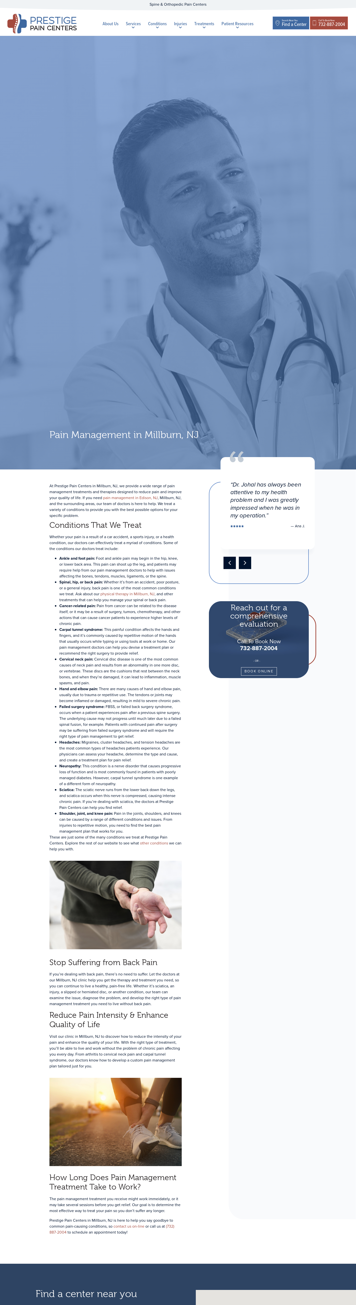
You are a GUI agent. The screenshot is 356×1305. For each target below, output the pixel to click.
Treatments (204, 24)
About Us (110, 23)
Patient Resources (237, 24)
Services (133, 24)
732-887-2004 (259, 648)
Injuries (180, 24)
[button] (229, 563)
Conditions (157, 24)
